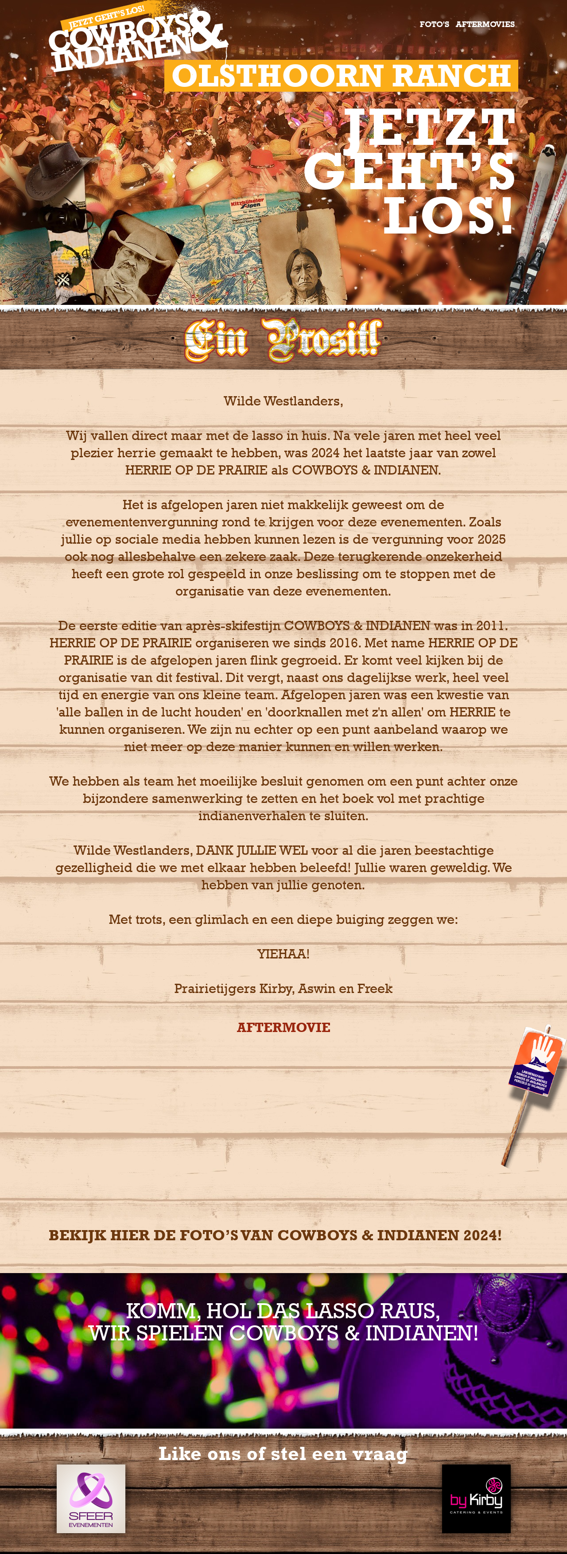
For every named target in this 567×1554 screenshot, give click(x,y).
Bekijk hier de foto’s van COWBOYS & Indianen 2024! (275, 1235)
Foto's (435, 24)
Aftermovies (485, 24)
